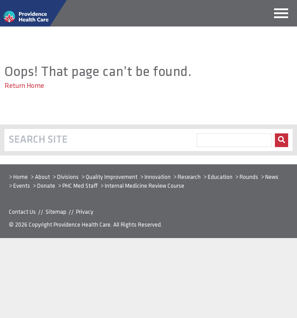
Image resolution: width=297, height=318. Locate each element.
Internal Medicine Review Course (144, 186)
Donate (46, 186)
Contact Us (22, 212)
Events (21, 186)
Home (20, 177)
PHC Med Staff (80, 186)
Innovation (158, 177)
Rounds (249, 177)
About (42, 177)
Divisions (68, 177)
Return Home (24, 86)
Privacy (84, 212)
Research (189, 177)
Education (220, 177)
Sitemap (56, 212)
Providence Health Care (81, 225)
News (271, 177)
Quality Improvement (111, 177)
